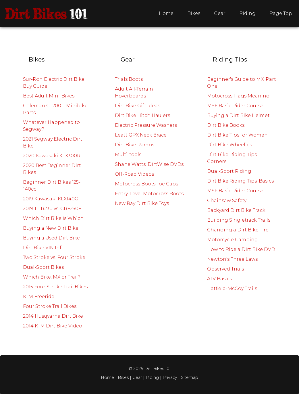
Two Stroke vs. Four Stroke (54, 257)
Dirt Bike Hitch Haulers (142, 115)
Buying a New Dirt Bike (50, 228)
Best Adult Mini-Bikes (48, 96)
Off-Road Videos (134, 174)
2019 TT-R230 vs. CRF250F (52, 208)
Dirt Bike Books (225, 125)
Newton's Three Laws (232, 259)
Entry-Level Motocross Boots (149, 193)
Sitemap (189, 377)
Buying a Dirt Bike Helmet (238, 115)
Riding (152, 377)
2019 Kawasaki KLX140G (50, 199)
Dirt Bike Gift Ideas (137, 105)
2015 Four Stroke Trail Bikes (55, 286)
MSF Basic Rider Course (235, 105)
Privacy (170, 377)
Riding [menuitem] (247, 13)
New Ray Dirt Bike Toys (142, 203)
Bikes (124, 377)
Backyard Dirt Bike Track (236, 210)
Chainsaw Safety (226, 200)
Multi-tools (128, 154)
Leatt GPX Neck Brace (141, 135)
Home (107, 377)
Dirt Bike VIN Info (44, 247)
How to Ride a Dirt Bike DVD (241, 249)
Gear (137, 377)
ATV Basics (219, 278)
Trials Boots (129, 79)
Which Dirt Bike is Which (53, 218)
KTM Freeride (38, 296)
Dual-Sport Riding (229, 171)
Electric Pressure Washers (146, 125)
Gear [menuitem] (219, 13)
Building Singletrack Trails (238, 220)
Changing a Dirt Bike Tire (238, 230)
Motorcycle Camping (232, 239)
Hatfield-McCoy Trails (232, 288)
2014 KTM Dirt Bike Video (52, 326)
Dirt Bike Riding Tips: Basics (240, 181)
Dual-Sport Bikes (43, 267)
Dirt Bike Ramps (134, 144)
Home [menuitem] (166, 13)
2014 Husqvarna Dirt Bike (53, 316)
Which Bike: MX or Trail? (51, 277)
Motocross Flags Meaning (238, 96)
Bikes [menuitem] (193, 13)
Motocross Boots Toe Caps (146, 184)
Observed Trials (225, 269)
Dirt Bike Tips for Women (237, 135)
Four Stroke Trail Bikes (49, 306)
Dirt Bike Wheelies (229, 144)
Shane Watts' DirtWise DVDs (149, 164)
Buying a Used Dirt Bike (51, 238)
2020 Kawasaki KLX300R (51, 155)
